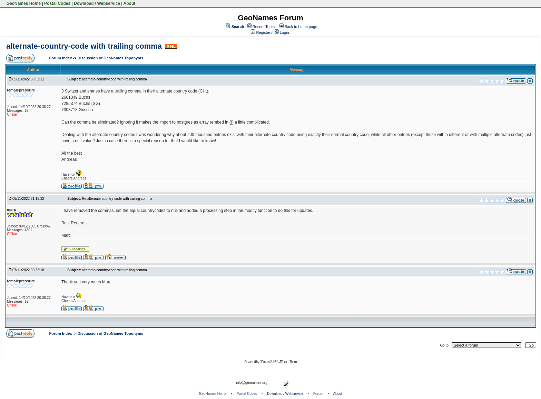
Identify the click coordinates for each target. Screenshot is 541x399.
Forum (318, 394)
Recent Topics (264, 27)
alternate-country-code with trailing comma (84, 46)
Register (260, 32)
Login (282, 32)
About (130, 3)
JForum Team (288, 362)
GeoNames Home (23, 3)
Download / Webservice (97, 3)
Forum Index (61, 58)
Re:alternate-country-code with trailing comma (117, 199)
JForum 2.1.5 (268, 362)
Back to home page (301, 27)
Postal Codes (57, 3)
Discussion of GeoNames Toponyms (111, 58)
